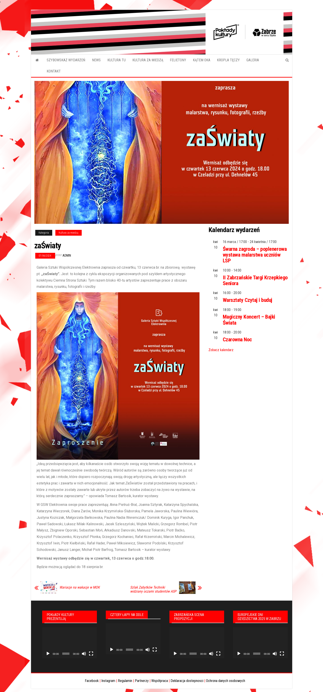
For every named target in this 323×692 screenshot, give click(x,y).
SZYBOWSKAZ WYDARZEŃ (66, 60)
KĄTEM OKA (201, 60)
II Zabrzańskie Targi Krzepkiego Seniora (255, 280)
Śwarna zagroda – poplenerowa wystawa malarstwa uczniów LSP (255, 255)
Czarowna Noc (237, 339)
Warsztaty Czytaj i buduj (247, 300)
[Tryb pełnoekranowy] (91, 653)
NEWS (96, 60)
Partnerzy (142, 681)
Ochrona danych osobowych (225, 681)
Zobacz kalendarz (220, 350)
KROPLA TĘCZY (228, 60)
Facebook (92, 681)
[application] (69, 642)
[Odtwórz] (48, 653)
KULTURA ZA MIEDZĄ (147, 60)
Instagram (108, 681)
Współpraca (159, 681)
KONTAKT (54, 71)
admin (67, 255)
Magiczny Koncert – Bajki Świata (249, 320)
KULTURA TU (116, 60)
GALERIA (252, 60)
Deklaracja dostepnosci (187, 681)
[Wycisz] (84, 653)
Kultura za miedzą (68, 232)
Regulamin (125, 681)
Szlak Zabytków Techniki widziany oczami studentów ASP (153, 589)
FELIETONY (178, 60)
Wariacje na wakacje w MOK (79, 587)
